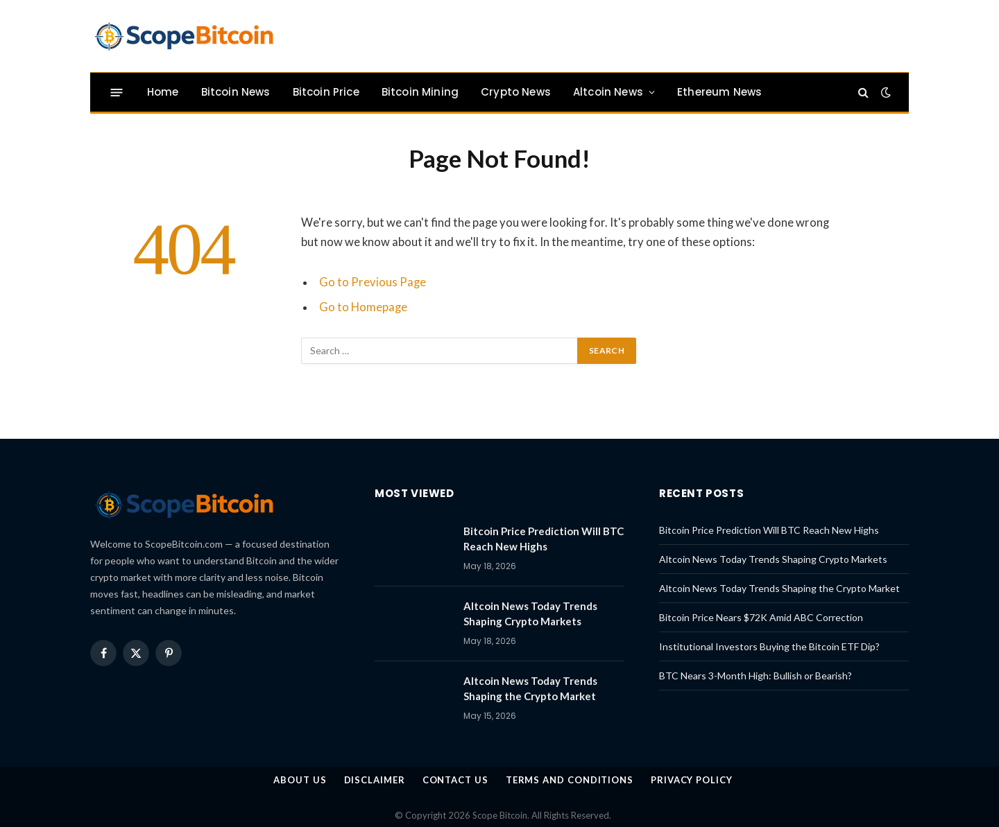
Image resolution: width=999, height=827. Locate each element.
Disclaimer (374, 779)
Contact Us (455, 779)
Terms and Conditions (569, 779)
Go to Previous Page (372, 282)
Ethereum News (719, 92)
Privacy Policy (692, 779)
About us (299, 779)
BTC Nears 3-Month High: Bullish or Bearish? (755, 675)
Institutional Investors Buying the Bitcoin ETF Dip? (769, 646)
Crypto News (516, 92)
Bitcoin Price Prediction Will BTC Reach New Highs (543, 538)
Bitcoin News (236, 92)
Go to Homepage (363, 307)
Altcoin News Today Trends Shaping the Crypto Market (530, 688)
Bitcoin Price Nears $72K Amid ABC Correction (761, 617)
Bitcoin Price (326, 92)
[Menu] (117, 92)
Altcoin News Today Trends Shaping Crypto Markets (530, 613)
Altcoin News (608, 92)
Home (163, 92)
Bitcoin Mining (420, 92)
